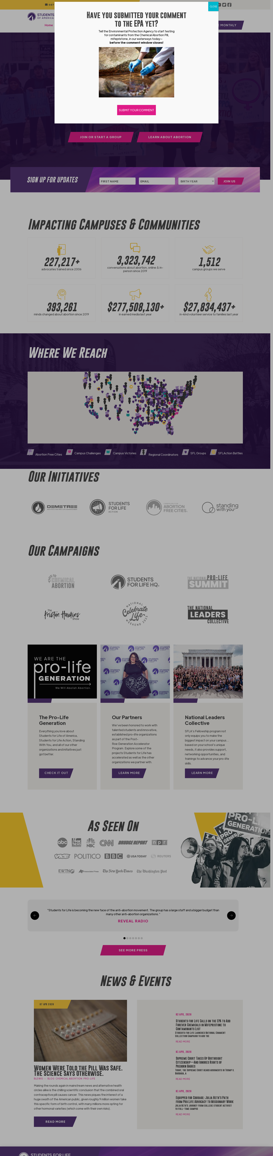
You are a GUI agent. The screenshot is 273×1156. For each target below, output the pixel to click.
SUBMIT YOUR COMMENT (136, 110)
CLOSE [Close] (213, 6)
